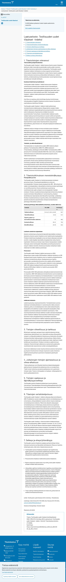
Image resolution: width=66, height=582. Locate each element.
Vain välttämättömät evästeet (26, 576)
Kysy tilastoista (22, 553)
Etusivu (3, 9)
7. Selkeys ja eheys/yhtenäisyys (38, 440)
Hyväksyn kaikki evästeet (9, 576)
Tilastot (8, 9)
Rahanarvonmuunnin (39, 560)
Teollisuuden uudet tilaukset (18, 9)
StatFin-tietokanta (38, 551)
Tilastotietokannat (38, 554)
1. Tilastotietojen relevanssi (36, 60)
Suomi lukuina (37, 557)
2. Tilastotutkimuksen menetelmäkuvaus (42, 175)
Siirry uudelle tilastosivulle (32, 28)
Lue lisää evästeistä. (7, 572)
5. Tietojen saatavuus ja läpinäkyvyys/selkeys (35, 379)
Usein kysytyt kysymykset (22, 557)
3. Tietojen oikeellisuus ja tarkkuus (40, 329)
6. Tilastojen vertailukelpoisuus (38, 394)
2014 (28, 9)
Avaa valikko (5, 14)
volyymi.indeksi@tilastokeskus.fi (32, 503)
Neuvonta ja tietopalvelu (21, 549)
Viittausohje (30, 514)
